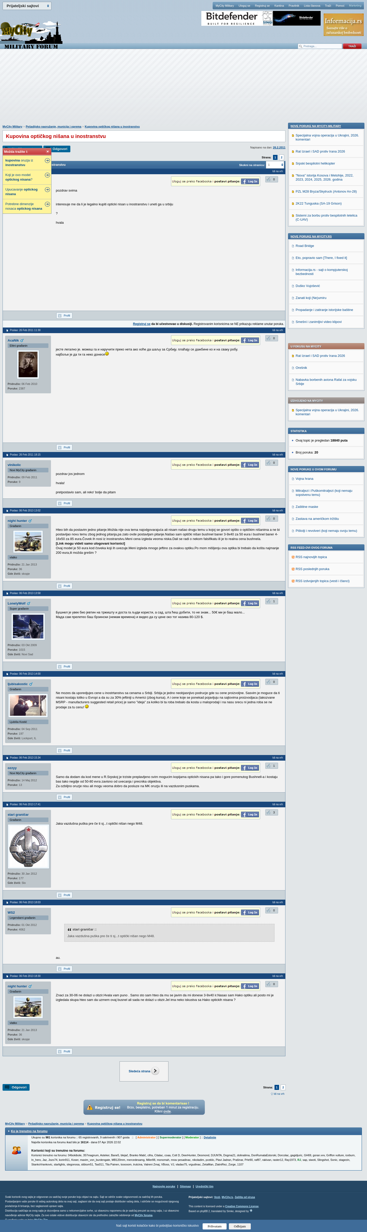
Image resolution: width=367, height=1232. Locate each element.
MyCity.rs (227, 1197)
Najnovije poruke (164, 1186)
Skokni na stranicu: (252, 165)
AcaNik (13, 340)
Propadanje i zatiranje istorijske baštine (324, 639)
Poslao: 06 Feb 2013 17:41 (25, 804)
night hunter (17, 521)
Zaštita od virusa (245, 1197)
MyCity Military (225, 5)
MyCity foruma (143, 1215)
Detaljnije (210, 1137)
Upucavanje (21, 191)
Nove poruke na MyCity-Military (316, 455)
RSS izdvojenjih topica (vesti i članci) (323, 438)
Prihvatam (215, 1226)
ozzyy (12, 768)
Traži (328, 5)
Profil (67, 315)
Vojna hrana (304, 336)
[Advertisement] (183, 89)
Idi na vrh (279, 1093)
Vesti (217, 1197)
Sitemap (185, 1186)
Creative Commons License (241, 1206)
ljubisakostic (18, 684)
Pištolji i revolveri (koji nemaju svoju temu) (326, 388)
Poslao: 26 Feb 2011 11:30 (25, 330)
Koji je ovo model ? (18, 177)
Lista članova (312, 5)
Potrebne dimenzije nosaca (23, 206)
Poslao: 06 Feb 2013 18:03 (25, 902)
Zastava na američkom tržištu (317, 376)
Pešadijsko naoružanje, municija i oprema (53, 126)
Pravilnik (294, 5)
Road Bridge (305, 575)
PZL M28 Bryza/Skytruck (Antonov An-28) (326, 521)
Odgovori (60, 149)
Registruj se (262, 5)
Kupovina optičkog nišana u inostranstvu (112, 126)
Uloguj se (244, 5)
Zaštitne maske (307, 364)
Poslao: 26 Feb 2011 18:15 (25, 454)
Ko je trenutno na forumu (29, 1131)
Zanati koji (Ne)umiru (311, 627)
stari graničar (18, 814)
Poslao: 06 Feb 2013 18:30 (25, 976)
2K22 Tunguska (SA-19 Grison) (319, 533)
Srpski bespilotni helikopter (315, 493)
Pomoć (340, 5)
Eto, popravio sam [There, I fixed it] (321, 587)
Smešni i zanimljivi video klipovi (319, 651)
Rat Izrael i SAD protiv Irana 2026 (320, 213)
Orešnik (301, 225)
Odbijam (240, 1226)
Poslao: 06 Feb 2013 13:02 (25, 510)
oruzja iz (19, 162)
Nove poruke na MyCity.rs (311, 565)
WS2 (11, 912)
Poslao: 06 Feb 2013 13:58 (25, 593)
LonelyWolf (16, 603)
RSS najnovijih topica (311, 414)
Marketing (355, 5)
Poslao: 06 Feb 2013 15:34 (25, 757)
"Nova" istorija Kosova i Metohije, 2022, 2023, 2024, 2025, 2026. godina (324, 507)
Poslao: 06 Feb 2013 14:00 (25, 673)
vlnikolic (14, 465)
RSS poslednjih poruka (312, 426)
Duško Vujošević (308, 615)
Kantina (279, 5)
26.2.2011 (279, 147)
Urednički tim (205, 1186)
